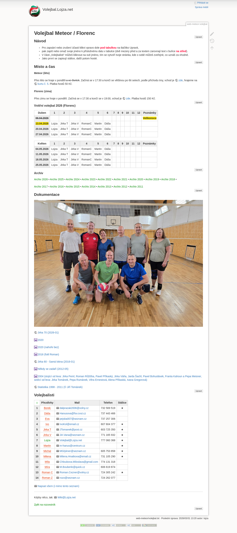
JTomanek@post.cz (71, 429)
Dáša (47, 413)
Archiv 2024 (73, 179)
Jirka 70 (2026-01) (48, 332)
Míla (47, 461)
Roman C (47, 472)
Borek (47, 408)
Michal (47, 451)
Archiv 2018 (168, 179)
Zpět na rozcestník (44, 504)
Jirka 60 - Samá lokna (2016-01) (56, 361)
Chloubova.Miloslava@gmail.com (79, 461)
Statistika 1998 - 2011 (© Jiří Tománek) (60, 387)
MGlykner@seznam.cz (73, 451)
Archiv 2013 (104, 186)
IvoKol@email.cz (69, 424)
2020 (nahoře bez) (48, 347)
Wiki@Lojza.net (67, 497)
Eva (47, 418)
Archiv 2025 (57, 179)
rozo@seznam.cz (70, 477)
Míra (47, 466)
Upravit (199, 37)
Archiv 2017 (41, 186)
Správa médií (201, 7)
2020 (41, 339)
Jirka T (47, 429)
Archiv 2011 (136, 186)
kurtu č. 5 (43, 83)
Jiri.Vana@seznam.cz (72, 434)
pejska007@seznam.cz (73, 418)
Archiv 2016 (57, 186)
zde (180, 80)
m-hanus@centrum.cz (72, 445)
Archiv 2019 (152, 179)
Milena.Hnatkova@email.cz (75, 456)
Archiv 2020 (136, 179)
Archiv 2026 (41, 179)
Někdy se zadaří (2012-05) (53, 368)
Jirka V (47, 434)
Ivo (47, 424)
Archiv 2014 (89, 186)
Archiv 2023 (89, 179)
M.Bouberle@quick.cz (72, 466)
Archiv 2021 (120, 179)
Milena (47, 456)
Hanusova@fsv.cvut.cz (73, 413)
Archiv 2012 (120, 186)
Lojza (47, 440)
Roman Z (47, 477)
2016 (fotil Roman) (48, 354)
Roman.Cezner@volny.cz (74, 472)
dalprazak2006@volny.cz (74, 408)
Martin (47, 445)
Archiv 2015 (73, 186)
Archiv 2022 (104, 179)
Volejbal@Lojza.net (71, 440)
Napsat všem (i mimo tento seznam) (58, 486)
